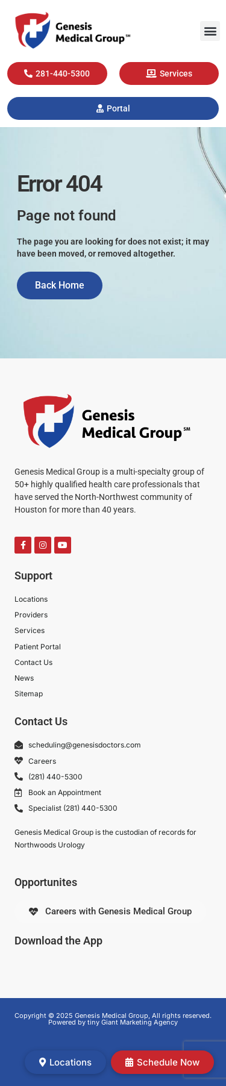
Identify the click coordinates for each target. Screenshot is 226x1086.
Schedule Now (162, 1062)
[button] (210, 31)
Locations (65, 1062)
